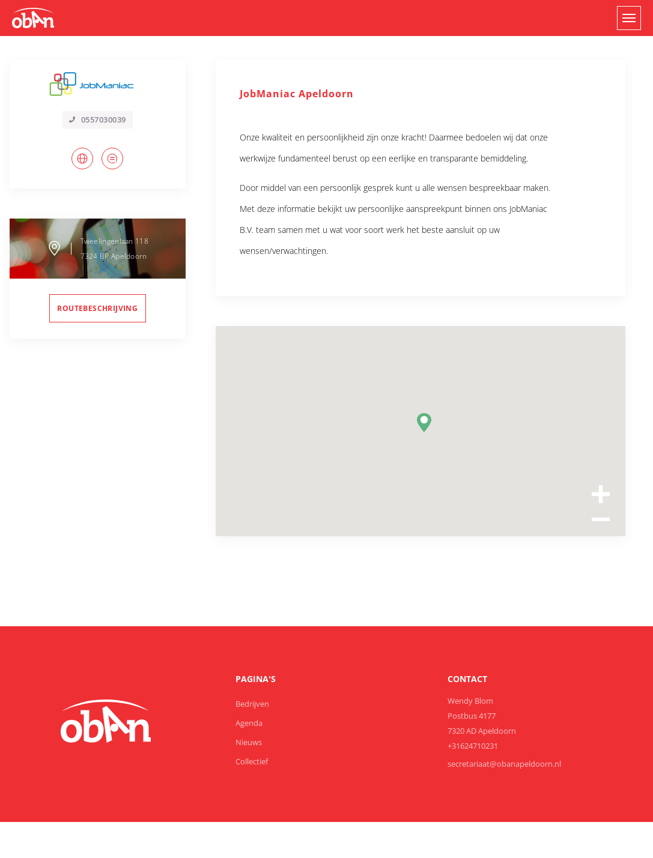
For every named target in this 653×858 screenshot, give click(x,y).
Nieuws (248, 742)
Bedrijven (252, 703)
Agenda (249, 723)
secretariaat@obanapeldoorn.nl (504, 763)
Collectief (251, 761)
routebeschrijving (97, 308)
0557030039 (97, 119)
